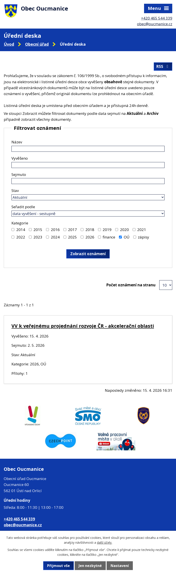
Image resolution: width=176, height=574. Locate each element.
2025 (72, 237)
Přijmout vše (58, 565)
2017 (72, 229)
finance (109, 237)
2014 (20, 229)
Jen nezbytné (90, 565)
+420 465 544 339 (156, 18)
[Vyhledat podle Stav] (88, 197)
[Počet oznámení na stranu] (165, 285)
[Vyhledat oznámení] (88, 253)
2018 (89, 229)
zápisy (143, 237)
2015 (37, 229)
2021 (141, 229)
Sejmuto (18, 174)
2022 (20, 237)
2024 (55, 237)
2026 (89, 237)
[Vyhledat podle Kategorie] (12, 229)
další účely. (104, 542)
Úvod (9, 44)
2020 (124, 229)
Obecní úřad (37, 44)
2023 (37, 237)
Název (16, 141)
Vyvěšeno (19, 158)
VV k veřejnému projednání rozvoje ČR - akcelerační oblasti (82, 326)
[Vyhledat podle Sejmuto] (88, 181)
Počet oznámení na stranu (131, 284)
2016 (55, 229)
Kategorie (19, 223)
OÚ (127, 237)
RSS (163, 66)
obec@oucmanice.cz (154, 23)
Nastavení (120, 565)
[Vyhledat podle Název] (88, 149)
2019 (107, 229)
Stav (15, 190)
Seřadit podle (23, 206)
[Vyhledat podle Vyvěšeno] (88, 165)
